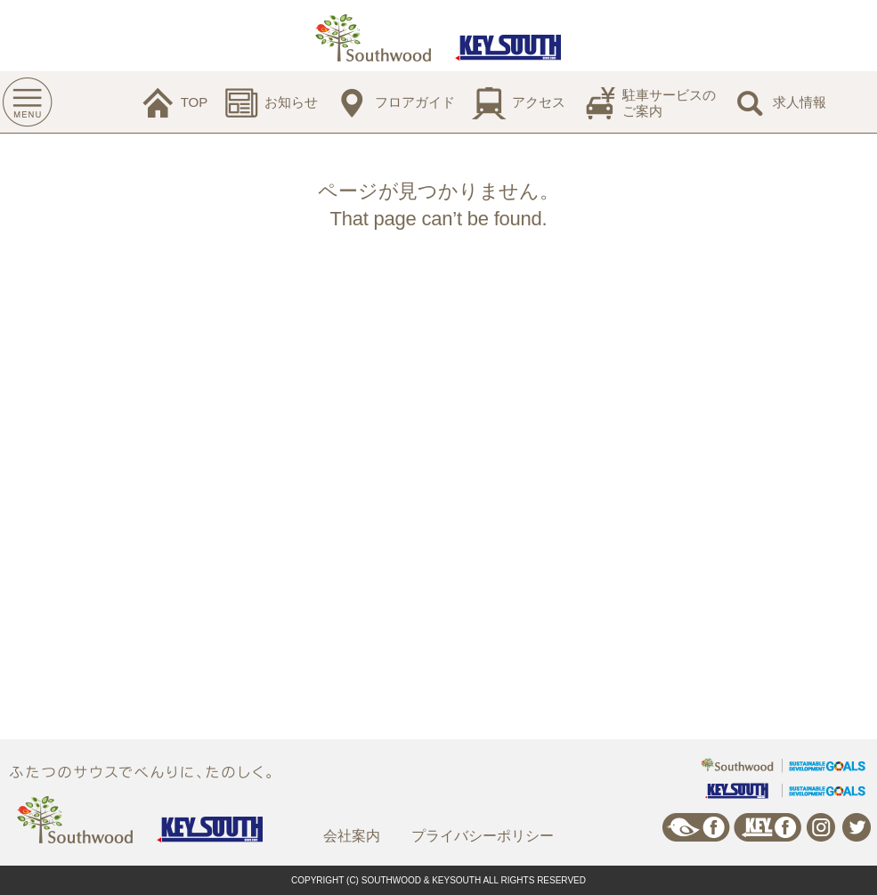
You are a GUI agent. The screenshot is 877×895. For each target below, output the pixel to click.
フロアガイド (415, 102)
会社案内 (351, 835)
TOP (194, 102)
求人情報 (799, 102)
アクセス (538, 102)
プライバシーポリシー (482, 835)
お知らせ (291, 102)
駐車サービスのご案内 (669, 102)
